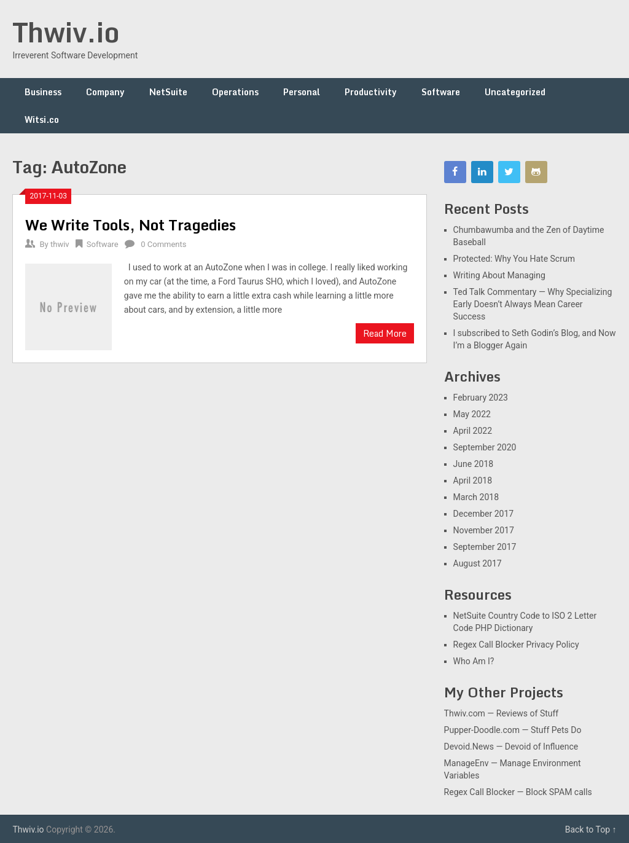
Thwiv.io (66, 32)
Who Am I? (473, 661)
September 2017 (485, 547)
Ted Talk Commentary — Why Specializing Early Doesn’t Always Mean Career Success (532, 304)
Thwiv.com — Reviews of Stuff (501, 713)
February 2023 (480, 397)
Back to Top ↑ (591, 829)
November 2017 (483, 530)
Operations (235, 92)
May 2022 (472, 414)
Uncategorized (515, 92)
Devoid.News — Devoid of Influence (511, 746)
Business (43, 92)
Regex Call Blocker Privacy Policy (516, 644)
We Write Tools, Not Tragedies (130, 225)
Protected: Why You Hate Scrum (514, 259)
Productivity (371, 92)
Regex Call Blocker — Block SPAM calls (518, 792)
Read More (385, 333)
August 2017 (477, 563)
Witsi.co (42, 119)
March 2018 (476, 497)
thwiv (59, 244)
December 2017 (483, 514)
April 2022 (473, 431)
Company (105, 92)
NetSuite (168, 92)
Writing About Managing (499, 275)
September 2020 (485, 447)
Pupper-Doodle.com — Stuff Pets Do (513, 730)
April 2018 (473, 480)
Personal (301, 92)
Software (440, 92)
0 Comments (163, 244)
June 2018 (473, 464)
